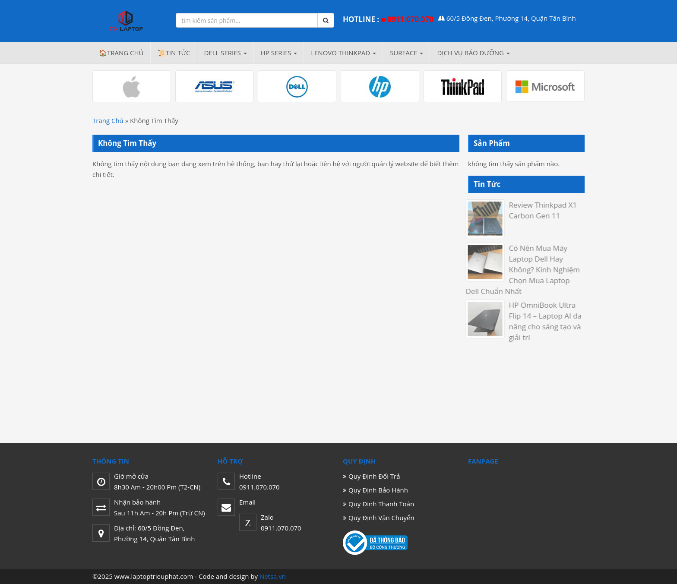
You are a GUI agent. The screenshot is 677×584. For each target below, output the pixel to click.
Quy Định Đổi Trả (374, 476)
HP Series (279, 52)
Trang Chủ (107, 120)
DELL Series (225, 52)
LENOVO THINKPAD (343, 52)
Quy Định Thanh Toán (381, 503)
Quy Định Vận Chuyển (381, 517)
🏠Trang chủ (121, 52)
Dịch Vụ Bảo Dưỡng (473, 52)
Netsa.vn (272, 576)
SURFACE (406, 52)
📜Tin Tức (174, 52)
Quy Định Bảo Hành (378, 490)
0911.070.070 (410, 19)
